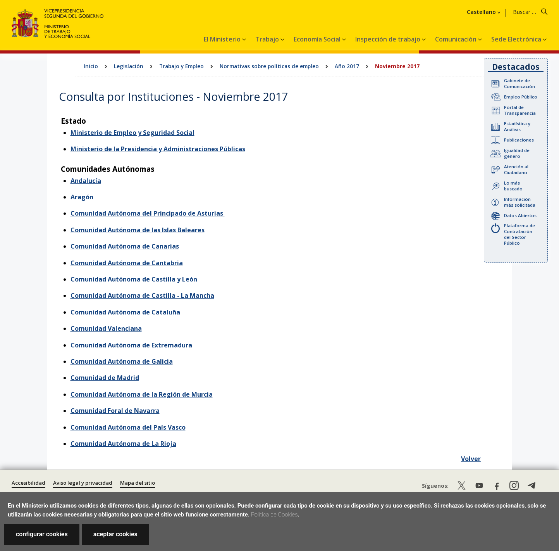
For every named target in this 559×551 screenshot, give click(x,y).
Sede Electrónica (517, 39)
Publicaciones (519, 140)
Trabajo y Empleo (181, 66)
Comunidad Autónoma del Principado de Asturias (148, 213)
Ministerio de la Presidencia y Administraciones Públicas (158, 149)
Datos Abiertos (520, 215)
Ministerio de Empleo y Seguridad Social (132, 132)
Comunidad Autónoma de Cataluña (125, 312)
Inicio (91, 66)
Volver (471, 458)
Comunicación (456, 39)
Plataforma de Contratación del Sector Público (519, 234)
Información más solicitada (519, 202)
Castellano (481, 12)
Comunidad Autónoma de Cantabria (127, 263)
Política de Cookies (274, 514)
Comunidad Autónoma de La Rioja (123, 443)
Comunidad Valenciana (106, 328)
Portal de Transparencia (520, 110)
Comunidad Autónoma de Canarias (125, 246)
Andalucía (86, 180)
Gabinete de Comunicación (519, 83)
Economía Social (318, 39)
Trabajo (267, 39)
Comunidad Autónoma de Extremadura (131, 345)
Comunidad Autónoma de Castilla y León (134, 279)
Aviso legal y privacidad (82, 482)
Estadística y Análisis (517, 126)
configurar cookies (42, 534)
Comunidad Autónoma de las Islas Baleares (138, 230)
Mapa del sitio (137, 482)
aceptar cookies (115, 534)
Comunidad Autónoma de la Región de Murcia (142, 394)
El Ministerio (223, 39)
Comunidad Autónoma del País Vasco (128, 427)
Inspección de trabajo (388, 39)
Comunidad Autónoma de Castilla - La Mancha (142, 295)
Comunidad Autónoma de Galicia (122, 361)
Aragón (82, 197)
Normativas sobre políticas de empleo (269, 66)
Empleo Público (520, 97)
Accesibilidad (28, 482)
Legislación (128, 66)
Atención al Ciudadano (516, 169)
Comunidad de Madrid (105, 377)
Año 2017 (347, 66)
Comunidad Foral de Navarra (115, 410)
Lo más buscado (513, 186)
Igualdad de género (517, 153)
